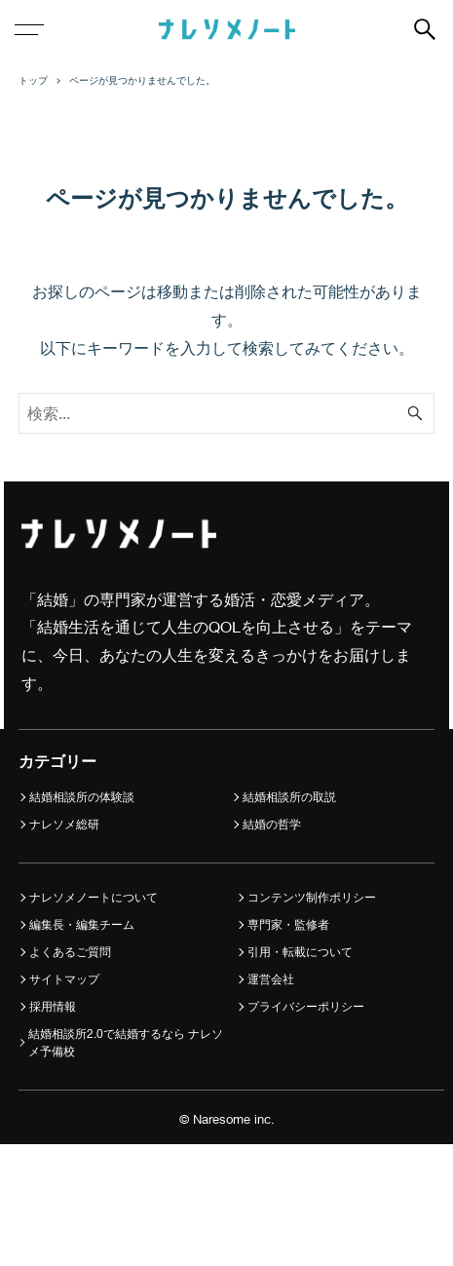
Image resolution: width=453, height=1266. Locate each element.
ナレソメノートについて (93, 897)
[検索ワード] (227, 413)
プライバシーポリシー (305, 1006)
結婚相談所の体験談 (81, 796)
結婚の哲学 (272, 824)
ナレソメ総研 (64, 824)
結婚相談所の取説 (289, 796)
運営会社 (270, 979)
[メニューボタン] (29, 29)
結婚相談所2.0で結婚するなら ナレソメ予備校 (125, 1042)
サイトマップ (64, 979)
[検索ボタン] (424, 29)
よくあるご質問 (70, 951)
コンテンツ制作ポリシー (311, 897)
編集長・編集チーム (81, 924)
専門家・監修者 (288, 924)
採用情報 (52, 1006)
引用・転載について (300, 951)
